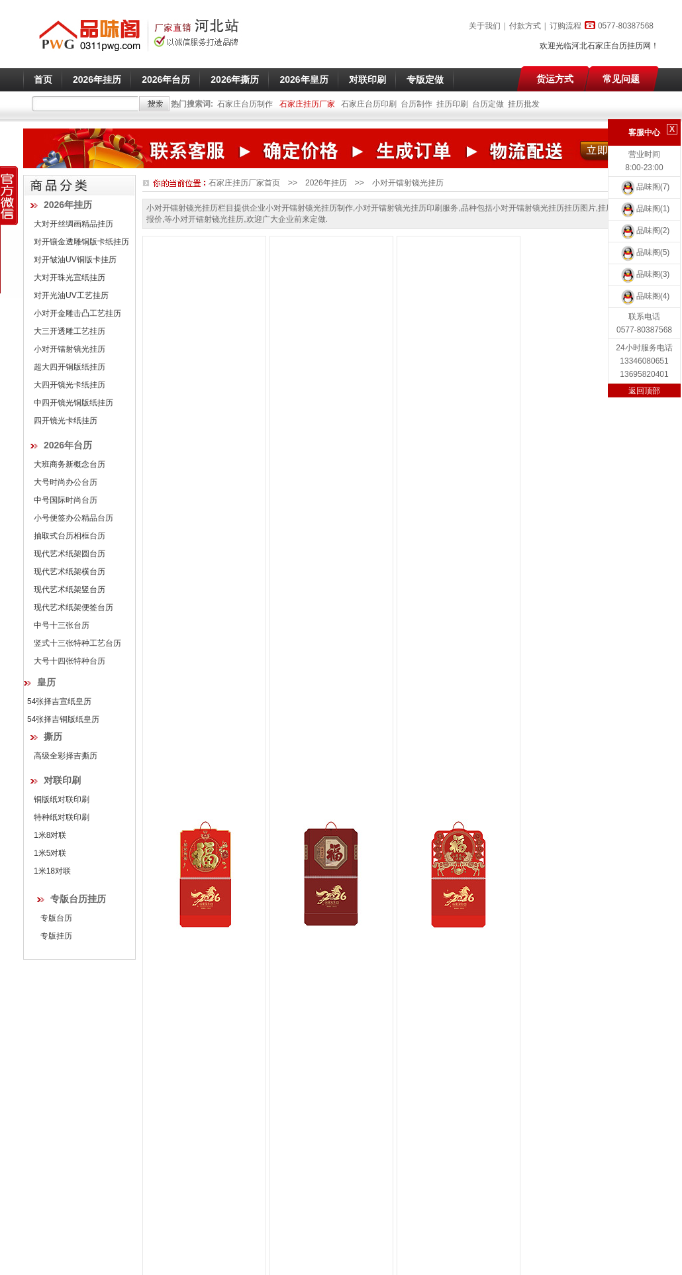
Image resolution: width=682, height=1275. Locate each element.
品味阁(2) (644, 230)
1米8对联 (50, 835)
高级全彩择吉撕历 (65, 755)
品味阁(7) (644, 186)
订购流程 (565, 25)
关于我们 (485, 25)
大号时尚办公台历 (65, 482)
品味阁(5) (644, 252)
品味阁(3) (644, 274)
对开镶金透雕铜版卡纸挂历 (81, 241)
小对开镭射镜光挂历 (69, 349)
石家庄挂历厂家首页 (244, 182)
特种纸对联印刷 (61, 817)
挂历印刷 (452, 104)
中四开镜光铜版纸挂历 (73, 402)
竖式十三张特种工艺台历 (77, 643)
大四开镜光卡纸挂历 (69, 384)
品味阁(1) (644, 208)
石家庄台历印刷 (369, 104)
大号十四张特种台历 (69, 661)
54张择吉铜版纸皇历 (63, 719)
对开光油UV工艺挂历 (71, 295)
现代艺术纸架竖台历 (69, 589)
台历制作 (416, 104)
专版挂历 (56, 936)
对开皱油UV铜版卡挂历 (75, 259)
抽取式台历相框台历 (69, 535)
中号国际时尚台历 (65, 500)
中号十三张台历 (61, 625)
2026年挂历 (326, 182)
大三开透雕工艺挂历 (69, 331)
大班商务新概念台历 (69, 464)
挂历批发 (524, 104)
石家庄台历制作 (245, 104)
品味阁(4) (644, 296)
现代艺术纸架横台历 (69, 571)
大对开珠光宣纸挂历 (69, 277)
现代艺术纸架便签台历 (73, 607)
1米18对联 (52, 871)
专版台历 (56, 918)
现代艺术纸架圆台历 (69, 553)
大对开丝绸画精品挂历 (73, 224)
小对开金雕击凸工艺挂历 (77, 313)
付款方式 (525, 25)
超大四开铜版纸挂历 (69, 367)
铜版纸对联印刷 (61, 799)
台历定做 (488, 104)
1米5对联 (50, 853)
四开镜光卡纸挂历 (65, 420)
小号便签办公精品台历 (73, 518)
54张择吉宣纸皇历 (59, 701)
